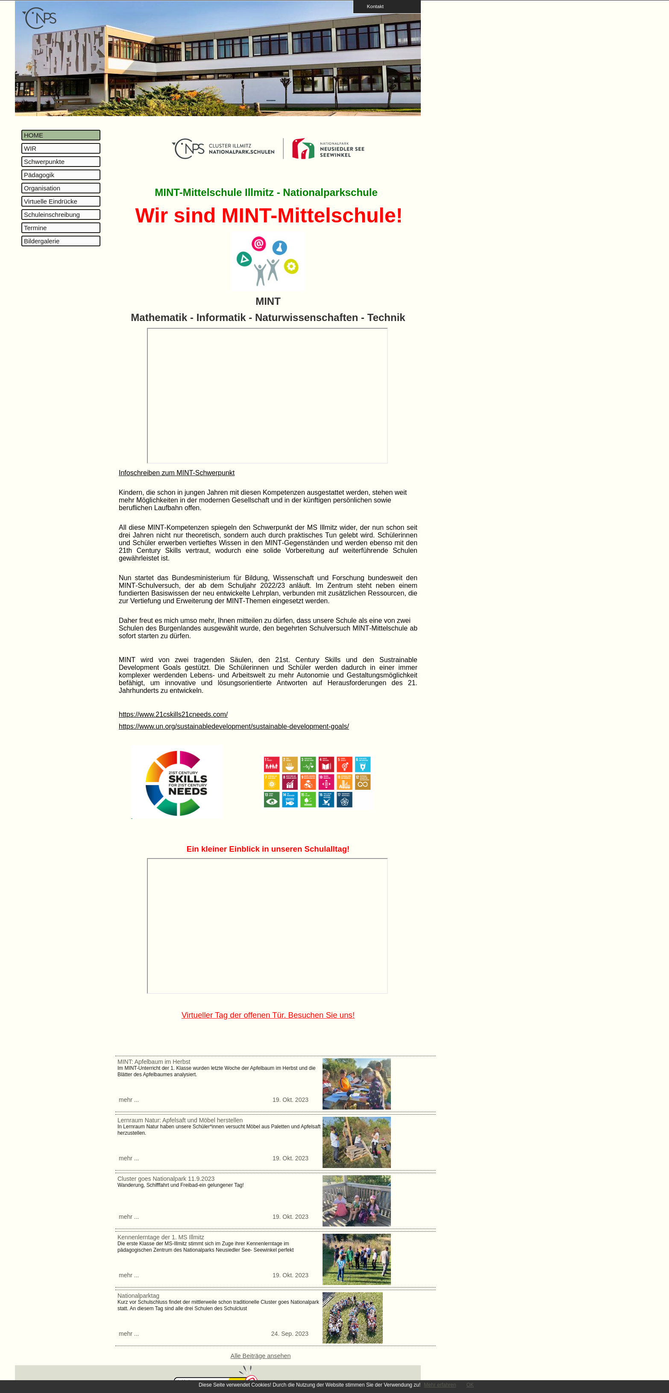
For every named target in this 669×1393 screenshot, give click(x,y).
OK (470, 1385)
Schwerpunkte (44, 161)
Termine (35, 227)
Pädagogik (39, 174)
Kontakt (372, 6)
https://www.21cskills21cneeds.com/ (173, 714)
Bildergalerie (41, 241)
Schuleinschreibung (52, 214)
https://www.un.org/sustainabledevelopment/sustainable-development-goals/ (234, 726)
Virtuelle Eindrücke (50, 201)
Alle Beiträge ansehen (261, 1355)
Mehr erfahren (440, 1385)
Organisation (42, 188)
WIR (30, 148)
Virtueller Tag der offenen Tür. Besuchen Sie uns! (268, 1014)
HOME (33, 135)
